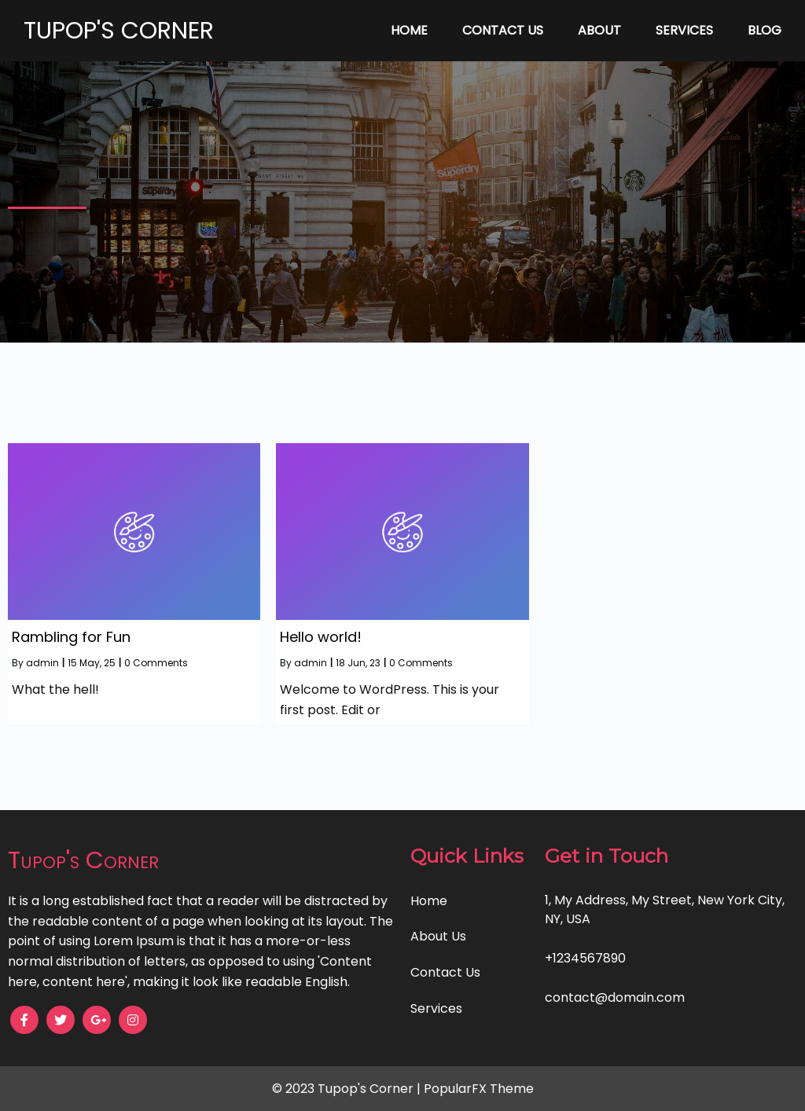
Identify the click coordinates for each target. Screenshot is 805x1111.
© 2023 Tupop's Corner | (348, 1089)
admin (42, 662)
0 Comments (156, 662)
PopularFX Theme (479, 1089)
